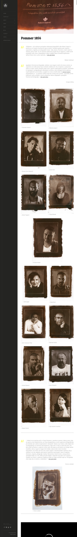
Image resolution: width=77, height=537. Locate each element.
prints (4, 37)
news (4, 26)
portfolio (5, 16)
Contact (5, 33)
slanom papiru (66, 72)
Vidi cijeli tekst (51, 55)
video (4, 23)
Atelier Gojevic (7, 40)
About (4, 20)
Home (4, 13)
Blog (4, 30)
